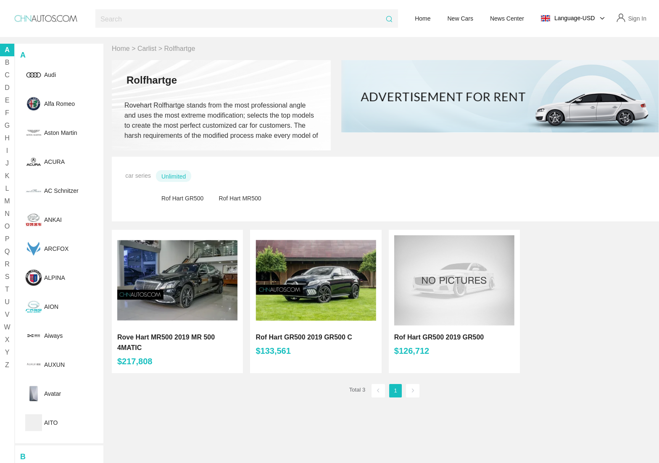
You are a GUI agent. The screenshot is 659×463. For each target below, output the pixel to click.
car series (138, 175)
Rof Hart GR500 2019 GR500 (439, 337)
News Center (507, 18)
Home (422, 18)
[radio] (175, 175)
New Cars (460, 18)
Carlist (146, 48)
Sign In (637, 18)
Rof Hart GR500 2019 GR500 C (304, 337)
